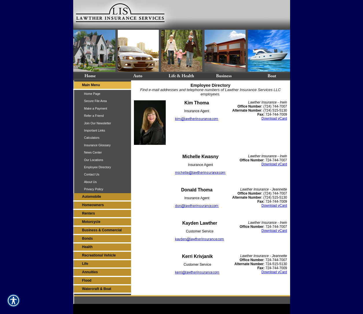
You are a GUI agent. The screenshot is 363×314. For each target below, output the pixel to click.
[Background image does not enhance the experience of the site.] (102, 86)
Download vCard (274, 119)
